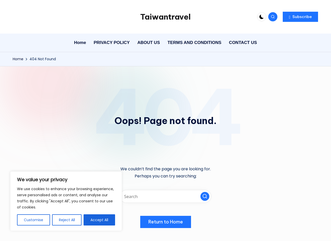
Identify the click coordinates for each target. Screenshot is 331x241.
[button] (300, 16)
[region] (66, 201)
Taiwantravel (165, 17)
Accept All (99, 219)
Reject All (67, 219)
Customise (33, 219)
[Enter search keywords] (165, 196)
